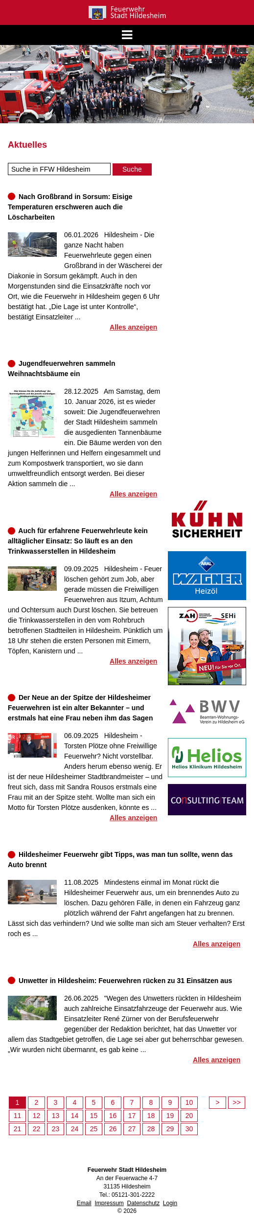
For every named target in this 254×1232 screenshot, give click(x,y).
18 (151, 1116)
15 (94, 1116)
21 (18, 1129)
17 (132, 1116)
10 (189, 1102)
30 (189, 1129)
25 (94, 1129)
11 (18, 1116)
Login (170, 1203)
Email (84, 1203)
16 (113, 1116)
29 (170, 1129)
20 (189, 1116)
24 (75, 1129)
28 (151, 1129)
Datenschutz (143, 1203)
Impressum (108, 1203)
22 (37, 1129)
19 (170, 1116)
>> (236, 1102)
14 (75, 1116)
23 (56, 1129)
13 (56, 1116)
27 (132, 1129)
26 (113, 1129)
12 (37, 1116)
